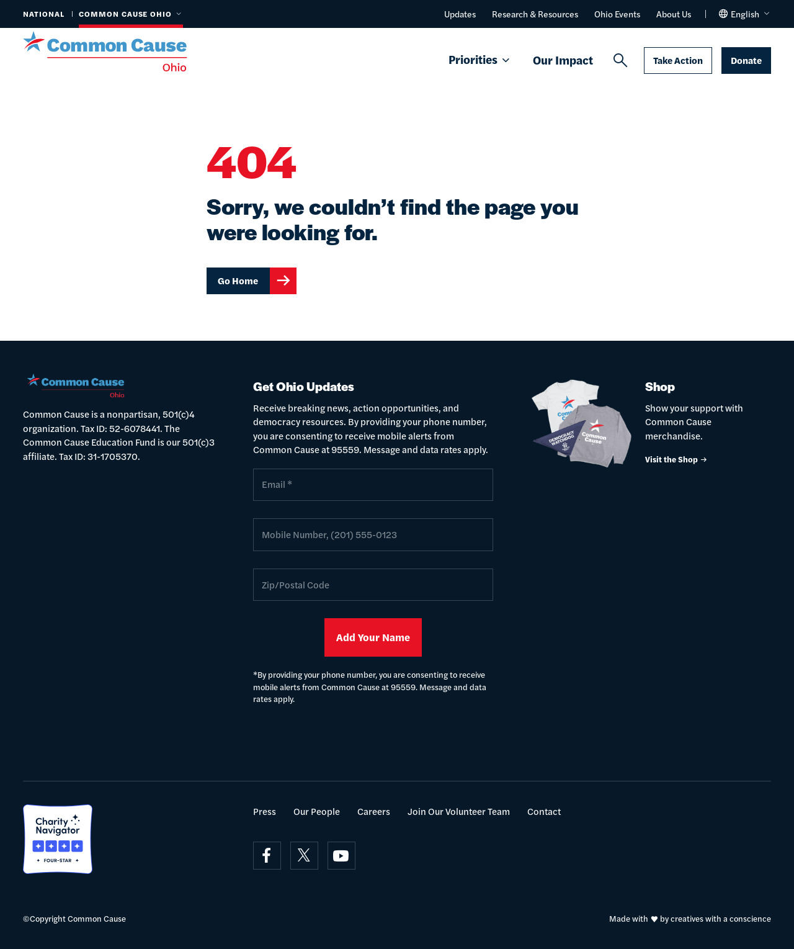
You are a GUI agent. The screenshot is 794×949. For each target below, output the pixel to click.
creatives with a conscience (721, 918)
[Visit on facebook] (267, 856)
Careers (373, 810)
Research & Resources (535, 13)
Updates (460, 13)
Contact (544, 810)
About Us (673, 13)
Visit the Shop (676, 459)
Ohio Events (617, 13)
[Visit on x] (304, 856)
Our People (316, 810)
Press (264, 810)
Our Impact (563, 60)
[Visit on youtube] (341, 856)
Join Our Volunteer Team (459, 810)
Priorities (480, 60)
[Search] (620, 60)
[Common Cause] (120, 51)
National (44, 14)
